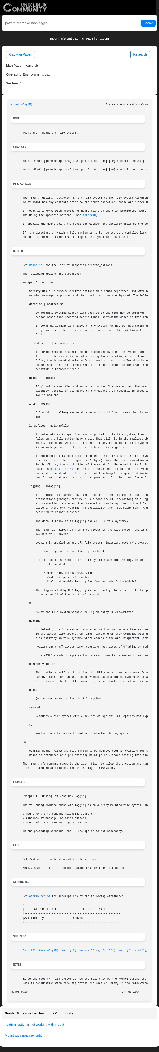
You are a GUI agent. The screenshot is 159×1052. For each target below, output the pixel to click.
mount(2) (124, 950)
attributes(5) (39, 896)
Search (149, 23)
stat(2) (140, 950)
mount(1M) (90, 215)
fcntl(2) (108, 950)
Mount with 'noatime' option (24, 1035)
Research (140, 54)
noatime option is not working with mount (34, 1024)
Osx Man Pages (20, 54)
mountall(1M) (89, 950)
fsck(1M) (29, 950)
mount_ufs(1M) (21, 104)
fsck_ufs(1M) (63, 469)
